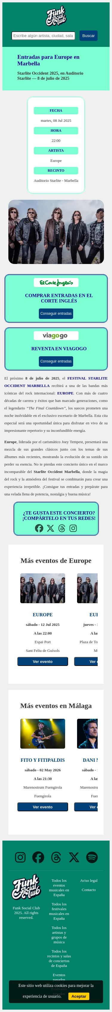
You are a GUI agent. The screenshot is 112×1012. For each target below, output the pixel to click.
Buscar (88, 35)
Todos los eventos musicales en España (59, 887)
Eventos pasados (59, 977)
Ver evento (43, 661)
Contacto (89, 889)
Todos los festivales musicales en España (59, 911)
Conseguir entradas (56, 313)
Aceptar (78, 996)
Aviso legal (89, 880)
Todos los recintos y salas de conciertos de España (59, 958)
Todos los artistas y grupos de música (59, 934)
